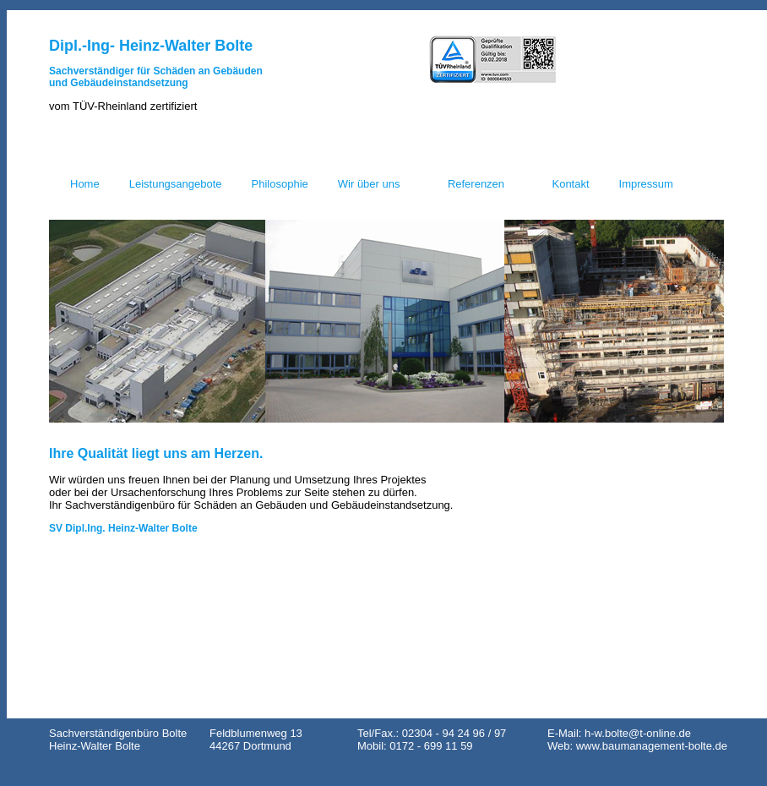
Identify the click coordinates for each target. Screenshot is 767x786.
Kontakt (570, 183)
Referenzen (476, 183)
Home (85, 183)
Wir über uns (369, 183)
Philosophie (280, 183)
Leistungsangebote (175, 183)
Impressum (646, 183)
